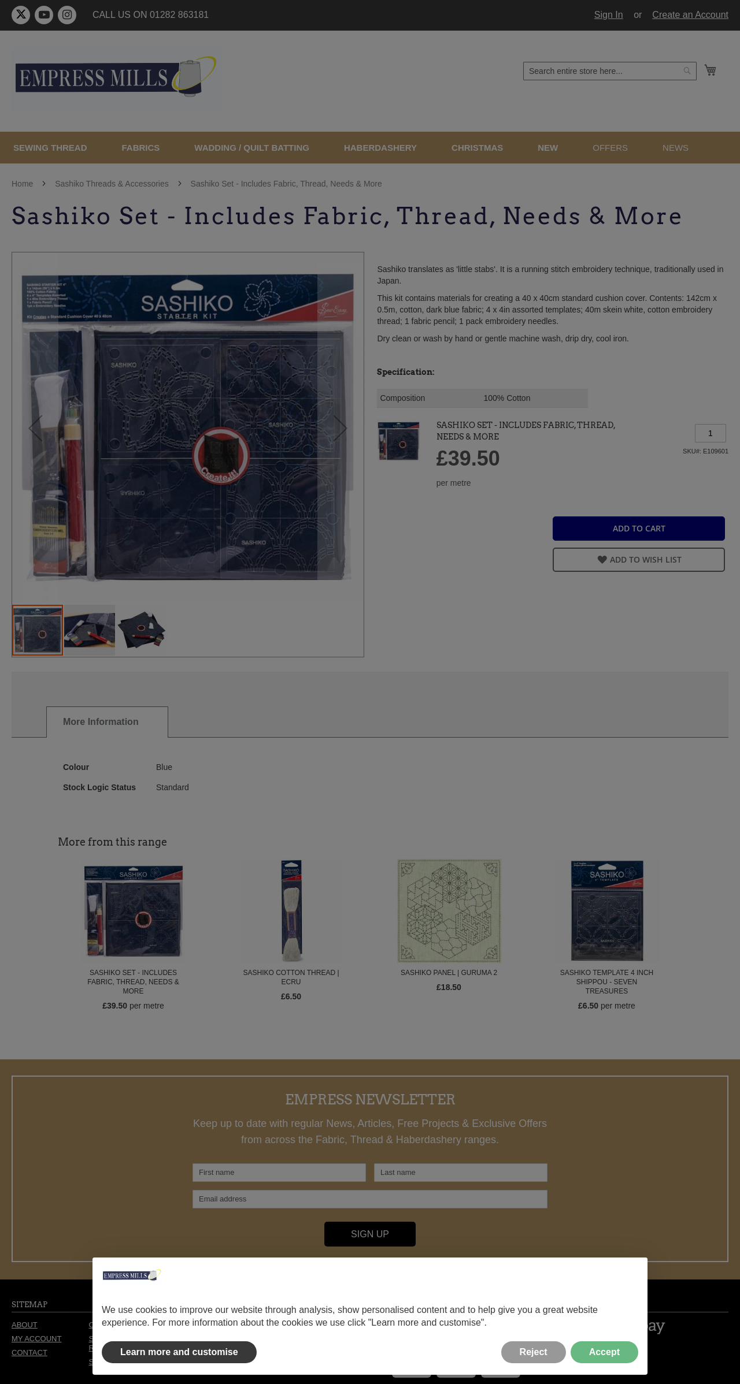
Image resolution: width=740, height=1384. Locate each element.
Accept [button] (604, 1352)
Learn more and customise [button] (179, 1352)
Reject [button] (533, 1352)
